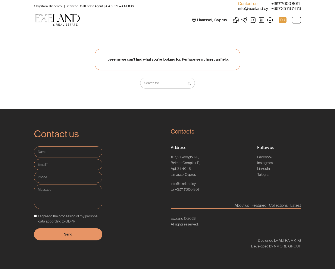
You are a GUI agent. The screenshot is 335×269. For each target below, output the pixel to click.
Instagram (265, 163)
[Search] (162, 83)
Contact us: (248, 4)
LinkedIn (263, 168)
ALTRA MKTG (290, 240)
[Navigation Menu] (296, 20)
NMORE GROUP (287, 246)
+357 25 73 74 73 (286, 9)
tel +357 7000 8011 (185, 189)
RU (282, 20)
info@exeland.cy (253, 9)
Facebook (264, 157)
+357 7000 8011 (285, 4)
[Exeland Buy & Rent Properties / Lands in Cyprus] (57, 20)
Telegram (264, 174)
